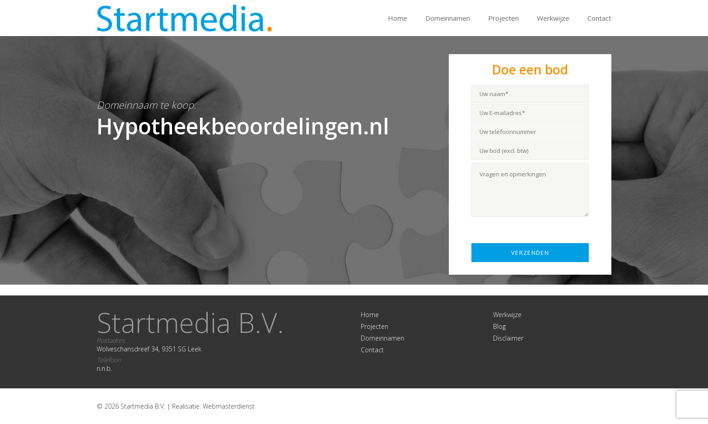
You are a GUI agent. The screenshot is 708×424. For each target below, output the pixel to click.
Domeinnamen (447, 18)
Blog (499, 326)
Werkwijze (553, 18)
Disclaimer (508, 338)
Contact (599, 18)
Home (397, 18)
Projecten (503, 18)
